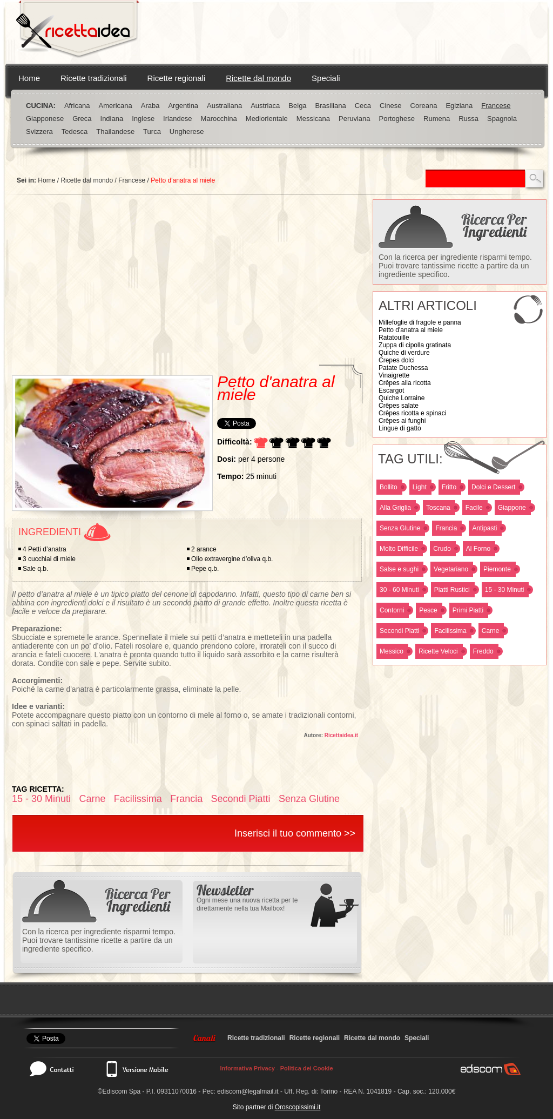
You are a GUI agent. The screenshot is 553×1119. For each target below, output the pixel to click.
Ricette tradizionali (93, 78)
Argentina (183, 106)
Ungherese (187, 131)
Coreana (423, 106)
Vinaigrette (394, 375)
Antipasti (484, 528)
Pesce (428, 610)
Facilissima (450, 631)
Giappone (512, 507)
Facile (474, 507)
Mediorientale (267, 118)
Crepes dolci (397, 360)
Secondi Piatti (399, 631)
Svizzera (39, 131)
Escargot (391, 390)
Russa (468, 118)
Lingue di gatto (400, 428)
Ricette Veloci (438, 651)
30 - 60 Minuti (399, 590)
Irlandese (177, 118)
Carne (491, 631)
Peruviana (354, 118)
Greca (81, 118)
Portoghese (397, 118)
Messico (391, 651)
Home (29, 78)
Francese (495, 106)
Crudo (442, 548)
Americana (115, 106)
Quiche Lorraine (401, 398)
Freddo (483, 651)
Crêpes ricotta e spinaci (412, 413)
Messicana (313, 118)
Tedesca (74, 131)
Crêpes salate (399, 405)
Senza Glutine (400, 528)
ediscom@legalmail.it (248, 1091)
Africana (77, 106)
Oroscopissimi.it (298, 1107)
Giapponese (45, 118)
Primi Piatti (468, 610)
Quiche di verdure (404, 352)
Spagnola (502, 118)
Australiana (224, 106)
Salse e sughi (399, 569)
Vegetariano (451, 569)
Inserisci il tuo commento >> (294, 833)
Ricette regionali (176, 78)
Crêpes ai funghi (402, 420)
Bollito (388, 487)
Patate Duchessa (403, 368)
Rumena (436, 118)
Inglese (143, 118)
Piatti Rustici (452, 590)
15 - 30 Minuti (504, 590)
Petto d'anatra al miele (411, 330)
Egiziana (459, 106)
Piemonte (497, 569)
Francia (446, 528)
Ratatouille (394, 337)
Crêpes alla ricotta (405, 383)
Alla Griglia (395, 507)
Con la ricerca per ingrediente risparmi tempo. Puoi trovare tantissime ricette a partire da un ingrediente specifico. (455, 266)
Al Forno (478, 548)
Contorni (392, 610)
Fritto (449, 487)
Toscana (438, 507)
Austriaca (265, 106)
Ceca (363, 106)
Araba (150, 106)
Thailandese (115, 131)
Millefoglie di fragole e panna (420, 322)
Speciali (326, 78)
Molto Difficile (399, 548)
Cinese (390, 106)
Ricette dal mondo (258, 78)
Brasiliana (330, 106)
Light (420, 487)
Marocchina (219, 118)
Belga (297, 106)
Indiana (112, 118)
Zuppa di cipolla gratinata (415, 345)
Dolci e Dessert (493, 487)
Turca (152, 131)
